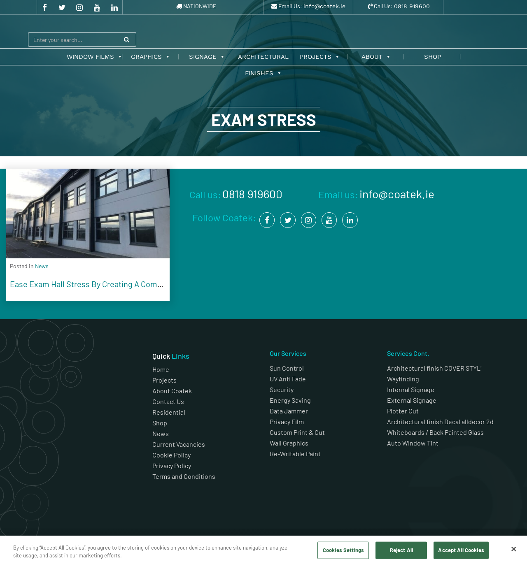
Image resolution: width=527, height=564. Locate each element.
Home (160, 369)
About (376, 56)
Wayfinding (403, 379)
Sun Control (287, 368)
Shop (432, 56)
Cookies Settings (343, 550)
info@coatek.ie (324, 6)
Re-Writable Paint (295, 453)
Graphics (150, 56)
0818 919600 (412, 6)
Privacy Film (287, 421)
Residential (168, 412)
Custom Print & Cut (297, 432)
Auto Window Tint (412, 443)
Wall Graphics (289, 443)
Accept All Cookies (461, 550)
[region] (263, 550)
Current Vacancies (178, 444)
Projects (320, 56)
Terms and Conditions (184, 476)
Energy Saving (290, 400)
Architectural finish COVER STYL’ (434, 368)
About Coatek (172, 391)
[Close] (514, 549)
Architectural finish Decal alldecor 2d (441, 421)
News (160, 433)
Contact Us (168, 401)
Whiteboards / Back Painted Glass (435, 432)
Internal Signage (410, 389)
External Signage (411, 400)
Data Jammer (289, 411)
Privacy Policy (171, 465)
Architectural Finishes (263, 59)
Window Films (95, 56)
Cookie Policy (171, 455)
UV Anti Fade (288, 379)
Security (282, 389)
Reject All (401, 550)
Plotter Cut (403, 411)
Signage (207, 56)
